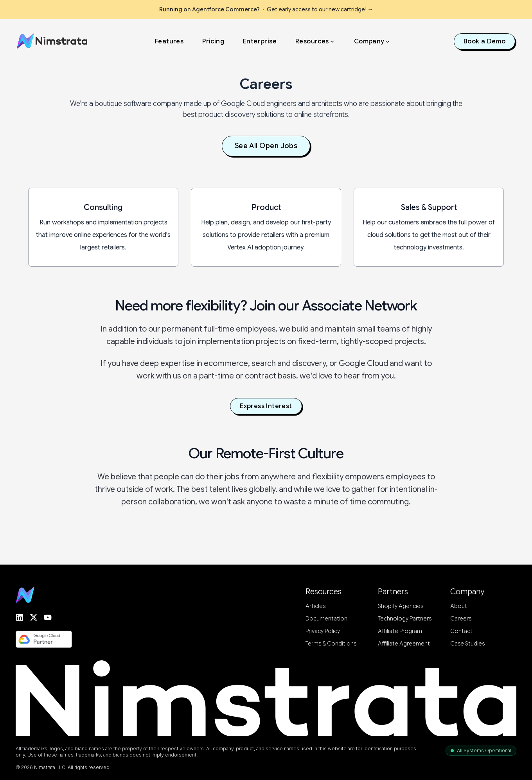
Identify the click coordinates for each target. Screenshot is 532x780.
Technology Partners (404, 618)
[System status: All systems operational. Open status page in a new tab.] (481, 751)
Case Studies (467, 643)
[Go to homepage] (25, 595)
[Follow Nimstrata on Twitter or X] (34, 617)
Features (169, 40)
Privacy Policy (323, 631)
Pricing (213, 40)
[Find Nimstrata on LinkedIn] (19, 617)
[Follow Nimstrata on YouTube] (48, 617)
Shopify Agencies (400, 606)
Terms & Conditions (331, 643)
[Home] (53, 40)
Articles (315, 606)
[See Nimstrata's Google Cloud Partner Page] (44, 639)
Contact (461, 631)
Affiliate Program (400, 631)
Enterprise (260, 40)
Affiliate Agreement (404, 643)
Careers (460, 618)
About (458, 606)
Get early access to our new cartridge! (266, 9)
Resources (315, 40)
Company (372, 40)
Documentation (326, 618)
